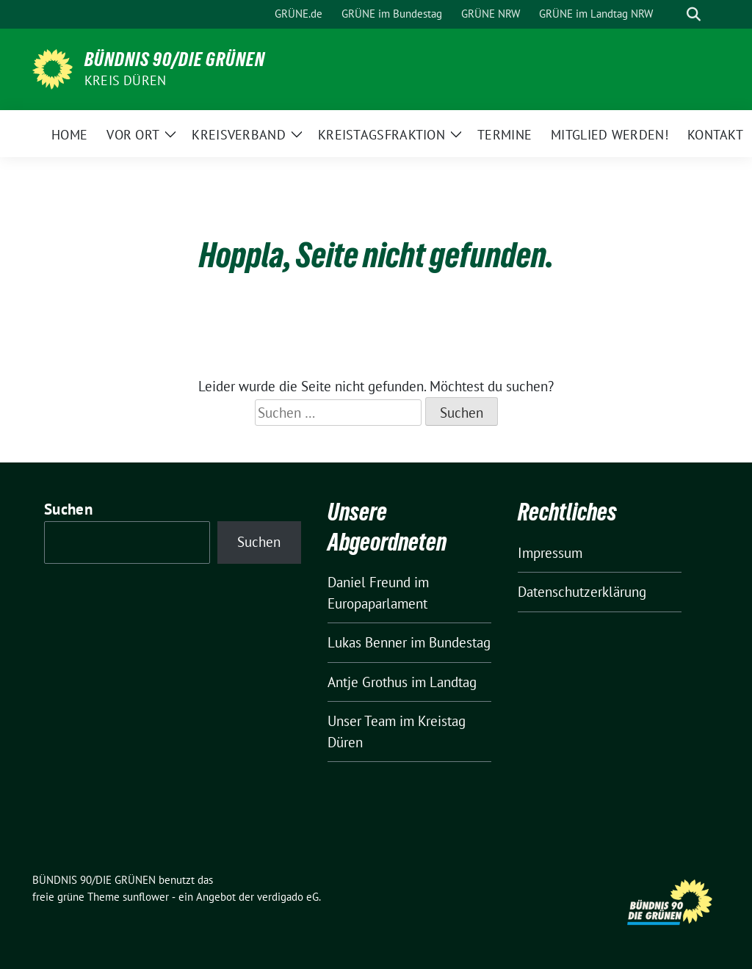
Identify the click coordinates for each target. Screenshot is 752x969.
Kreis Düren (125, 80)
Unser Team (362, 721)
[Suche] (672, 14)
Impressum (550, 553)
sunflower (146, 897)
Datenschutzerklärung (582, 591)
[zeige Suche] (693, 14)
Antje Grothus (368, 682)
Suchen (68, 509)
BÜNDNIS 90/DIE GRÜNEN (174, 59)
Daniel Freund (369, 582)
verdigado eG (288, 897)
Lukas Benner (367, 642)
